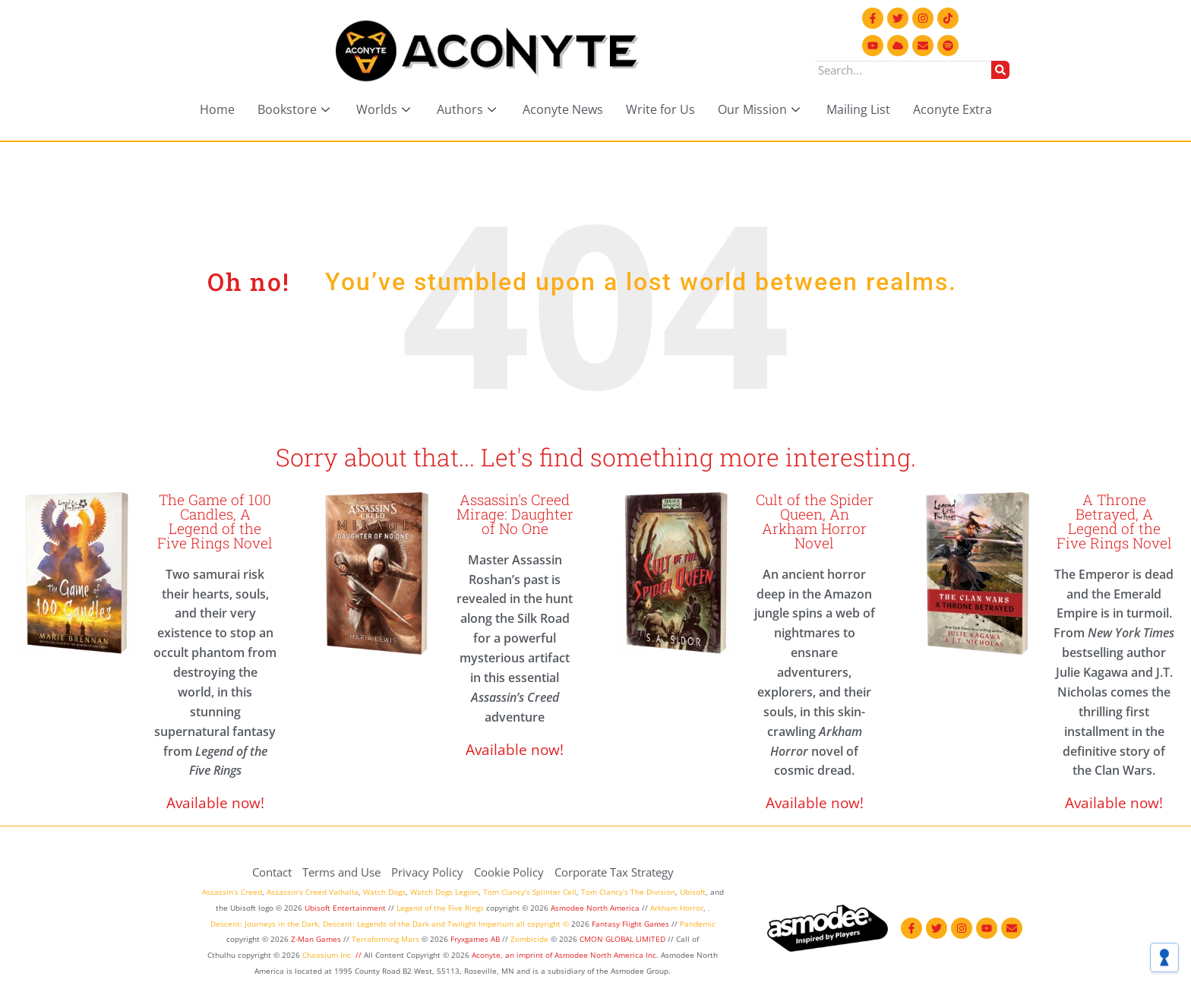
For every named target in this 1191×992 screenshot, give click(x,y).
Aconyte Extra (952, 109)
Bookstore (295, 109)
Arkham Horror (676, 907)
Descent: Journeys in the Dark (264, 923)
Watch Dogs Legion (444, 891)
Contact (272, 872)
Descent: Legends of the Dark (376, 923)
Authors (468, 109)
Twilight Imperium (480, 923)
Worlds (385, 109)
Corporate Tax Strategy (614, 872)
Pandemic (698, 923)
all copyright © (542, 923)
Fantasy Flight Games (630, 923)
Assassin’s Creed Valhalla (313, 891)
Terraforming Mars (385, 939)
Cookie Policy (509, 872)
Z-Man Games (316, 939)
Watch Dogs (384, 891)
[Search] (1000, 70)
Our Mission (761, 109)
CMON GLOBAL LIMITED (624, 939)
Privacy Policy (427, 872)
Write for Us (660, 109)
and (438, 923)
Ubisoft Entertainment (345, 907)
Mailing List (858, 109)
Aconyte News (563, 109)
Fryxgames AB (475, 939)
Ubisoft (693, 891)
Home (217, 109)
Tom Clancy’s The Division (628, 891)
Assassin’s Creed (232, 891)
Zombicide (529, 939)
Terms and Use (341, 872)
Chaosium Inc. (327, 954)
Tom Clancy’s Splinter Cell (530, 891)
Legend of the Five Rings (440, 907)
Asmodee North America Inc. (607, 954)
